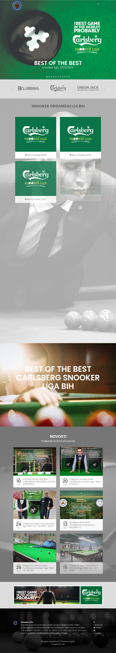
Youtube (97, 632)
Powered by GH (58, 644)
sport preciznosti (38, 625)
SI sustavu (27, 630)
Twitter (97, 627)
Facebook (98, 623)
